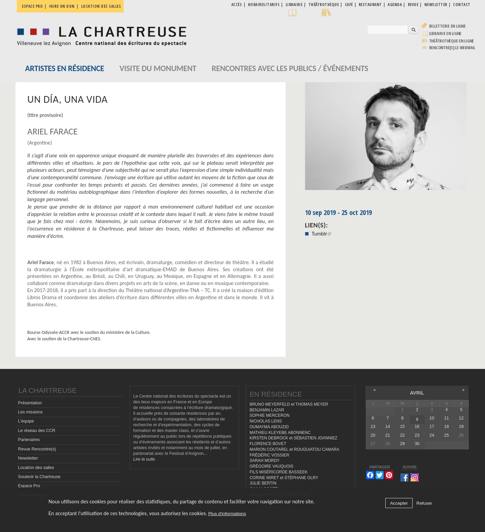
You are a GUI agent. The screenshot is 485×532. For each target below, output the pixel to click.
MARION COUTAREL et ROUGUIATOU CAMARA (294, 449)
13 (372, 426)
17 (431, 426)
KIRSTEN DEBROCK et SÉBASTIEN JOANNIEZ (293, 438)
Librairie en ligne (445, 33)
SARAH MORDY (265, 460)
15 (402, 426)
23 (417, 435)
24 (431, 435)
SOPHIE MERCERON (269, 415)
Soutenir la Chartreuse (39, 476)
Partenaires (29, 439)
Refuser (424, 503)
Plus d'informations (227, 513)
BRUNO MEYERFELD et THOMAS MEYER (289, 404)
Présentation (30, 403)
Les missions (30, 412)
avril (417, 393)
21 (387, 435)
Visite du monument (158, 68)
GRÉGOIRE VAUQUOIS (271, 466)
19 (461, 426)
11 (446, 418)
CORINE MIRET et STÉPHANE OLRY (284, 477)
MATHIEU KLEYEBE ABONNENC (280, 432)
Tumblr (321, 233)
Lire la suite (144, 459)
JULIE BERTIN (263, 483)
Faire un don (62, 6)
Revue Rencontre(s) (37, 449)
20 (372, 435)
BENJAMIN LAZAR (267, 410)
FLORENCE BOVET (268, 443)
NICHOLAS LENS (266, 421)
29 (402, 443)
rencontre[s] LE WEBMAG (452, 48)
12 (461, 418)
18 (446, 426)
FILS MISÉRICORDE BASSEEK (279, 472)
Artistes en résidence (64, 68)
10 (431, 418)
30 (417, 443)
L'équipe (26, 421)
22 (402, 435)
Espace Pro (29, 485)
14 (387, 426)
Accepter (399, 503)
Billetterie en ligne (447, 26)
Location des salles (101, 6)
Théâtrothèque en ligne (451, 41)
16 (417, 426)
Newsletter (28, 458)
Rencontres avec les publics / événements (290, 68)
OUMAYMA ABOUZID (269, 427)
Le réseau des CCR (37, 430)
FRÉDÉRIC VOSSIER (269, 455)
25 (446, 435)
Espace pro (32, 6)
